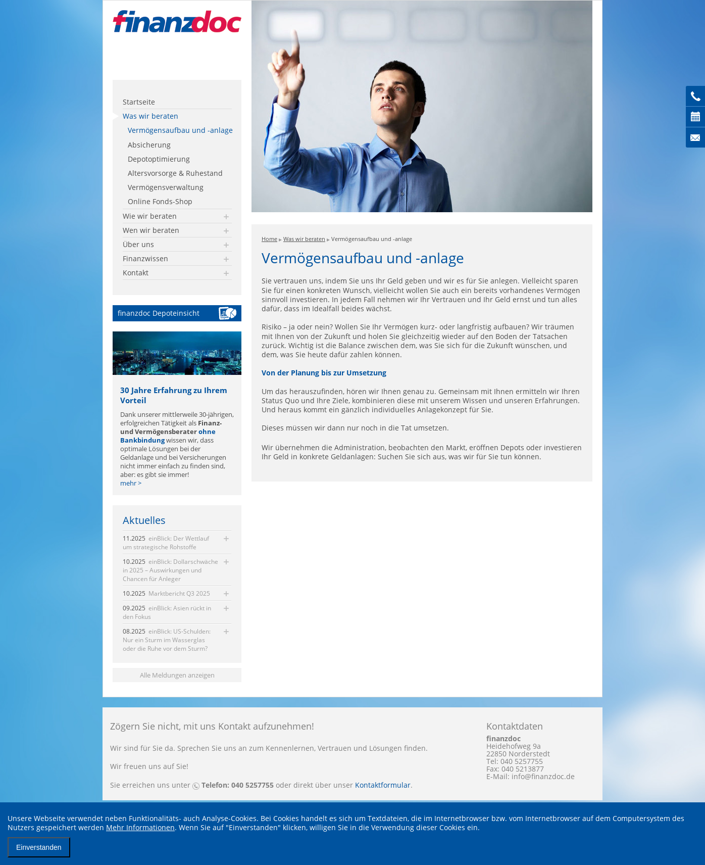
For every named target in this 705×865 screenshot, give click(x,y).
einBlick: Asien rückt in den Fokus (167, 612)
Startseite (139, 102)
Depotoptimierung (159, 159)
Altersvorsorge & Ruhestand (175, 173)
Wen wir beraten (151, 230)
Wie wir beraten (150, 216)
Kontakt (135, 272)
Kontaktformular (383, 785)
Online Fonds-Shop (160, 201)
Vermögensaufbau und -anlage (180, 130)
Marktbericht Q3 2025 (166, 593)
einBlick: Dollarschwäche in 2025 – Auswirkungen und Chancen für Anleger (170, 570)
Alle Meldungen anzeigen (177, 675)
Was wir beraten (150, 116)
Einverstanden (39, 847)
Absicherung (149, 145)
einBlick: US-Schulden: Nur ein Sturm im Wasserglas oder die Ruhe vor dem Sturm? (167, 640)
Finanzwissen (145, 258)
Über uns (138, 244)
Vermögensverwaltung (166, 187)
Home (269, 239)
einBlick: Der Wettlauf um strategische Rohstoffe (166, 542)
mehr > (130, 483)
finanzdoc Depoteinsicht (158, 313)
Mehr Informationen (140, 827)
